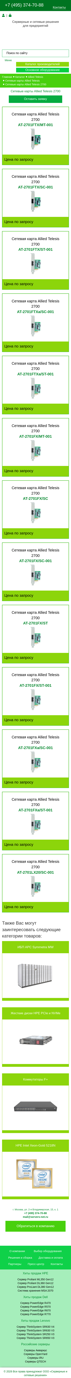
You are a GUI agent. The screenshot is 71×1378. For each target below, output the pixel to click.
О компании (17, 1251)
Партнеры (14, 1264)
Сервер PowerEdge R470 (35, 1302)
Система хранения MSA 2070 (35, 1290)
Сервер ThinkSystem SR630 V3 (35, 1330)
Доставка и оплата (51, 1257)
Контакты (59, 7)
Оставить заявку (35, 98)
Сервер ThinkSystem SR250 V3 (35, 1334)
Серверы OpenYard (35, 1354)
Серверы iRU (36, 1357)
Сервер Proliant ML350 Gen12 (35, 1279)
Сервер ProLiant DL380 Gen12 (35, 1286)
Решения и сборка (20, 1257)
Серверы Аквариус (35, 1350)
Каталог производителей (42, 64)
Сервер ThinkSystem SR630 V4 (35, 1326)
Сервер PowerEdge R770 (35, 1314)
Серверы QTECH (35, 1361)
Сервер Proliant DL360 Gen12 (35, 1283)
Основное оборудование (42, 69)
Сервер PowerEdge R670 (35, 1310)
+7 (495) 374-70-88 (24, 4)
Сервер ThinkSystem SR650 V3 (35, 1337)
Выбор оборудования (48, 1251)
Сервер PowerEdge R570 (35, 1306)
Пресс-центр (36, 1264)
